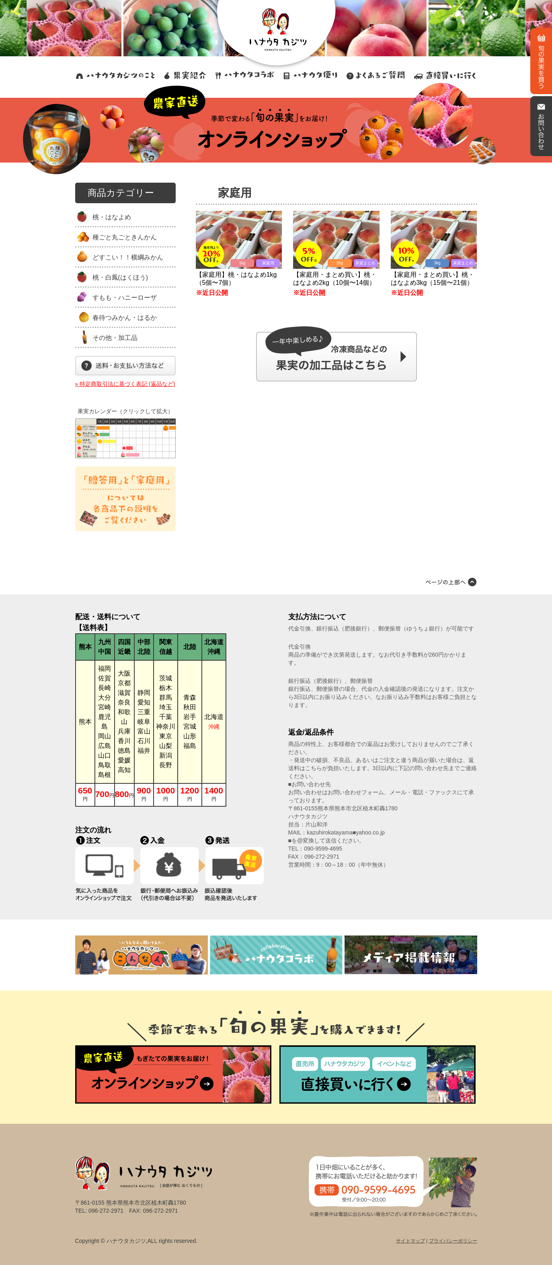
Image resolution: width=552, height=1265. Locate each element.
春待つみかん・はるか (124, 317)
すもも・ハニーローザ (124, 297)
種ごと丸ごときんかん (124, 237)
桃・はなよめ (111, 217)
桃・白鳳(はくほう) (120, 277)
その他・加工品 (114, 337)
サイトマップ (410, 1241)
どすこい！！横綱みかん (127, 257)
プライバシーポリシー (453, 1241)
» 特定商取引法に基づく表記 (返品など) (125, 384)
